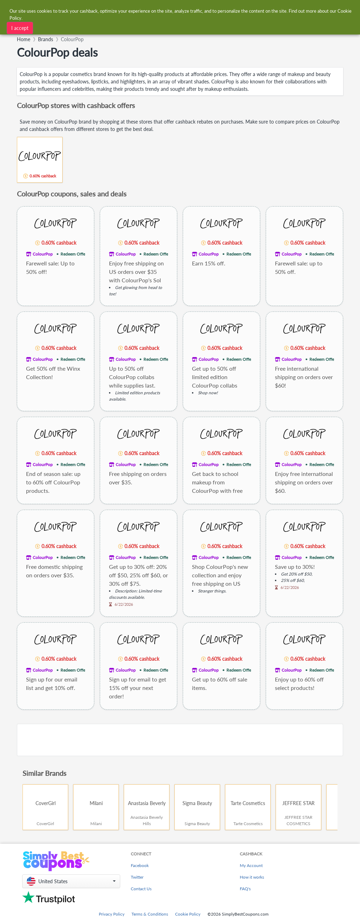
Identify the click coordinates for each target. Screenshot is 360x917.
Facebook (140, 865)
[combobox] (168, 10)
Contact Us (141, 888)
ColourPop (43, 254)
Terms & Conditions (149, 914)
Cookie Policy (187, 914)
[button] (71, 881)
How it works (252, 877)
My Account (251, 865)
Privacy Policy (111, 914)
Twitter (137, 877)
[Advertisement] (180, 740)
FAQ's (245, 888)
